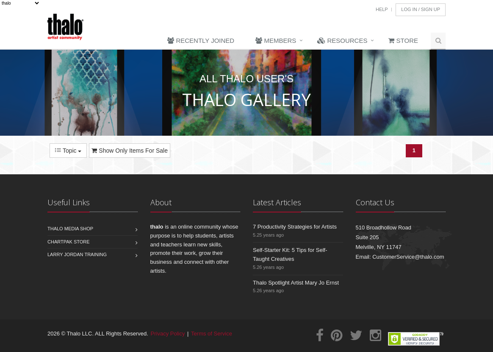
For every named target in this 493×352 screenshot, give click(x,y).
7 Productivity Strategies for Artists (295, 226)
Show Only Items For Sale (129, 150)
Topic (68, 150)
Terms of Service (211, 333)
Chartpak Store (68, 241)
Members (275, 40)
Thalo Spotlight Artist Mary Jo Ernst (296, 282)
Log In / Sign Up (420, 9)
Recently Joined (200, 40)
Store (403, 40)
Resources (342, 40)
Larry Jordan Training (77, 254)
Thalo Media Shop (70, 228)
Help (382, 9)
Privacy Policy (168, 333)
